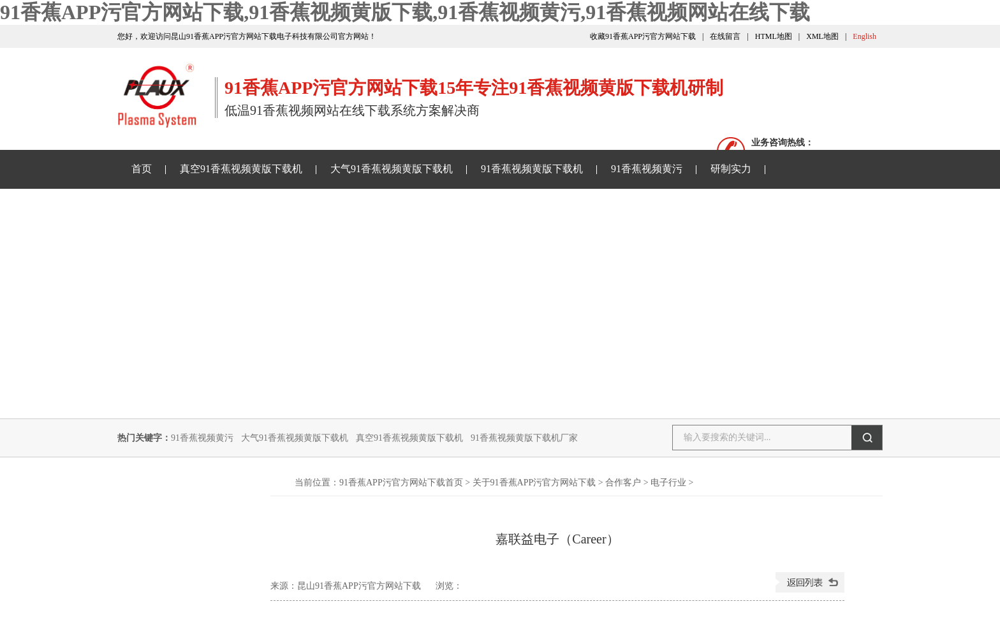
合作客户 (623, 482)
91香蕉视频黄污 (646, 168)
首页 (141, 168)
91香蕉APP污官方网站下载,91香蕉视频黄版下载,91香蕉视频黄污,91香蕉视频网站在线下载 (405, 12)
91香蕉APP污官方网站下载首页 (401, 482)
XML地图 (822, 36)
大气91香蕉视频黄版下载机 (391, 168)
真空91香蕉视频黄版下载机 (241, 168)
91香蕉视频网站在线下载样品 (366, 207)
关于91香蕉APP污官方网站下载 (531, 207)
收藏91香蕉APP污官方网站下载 (643, 36)
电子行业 (668, 482)
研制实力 (730, 168)
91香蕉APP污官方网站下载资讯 (201, 207)
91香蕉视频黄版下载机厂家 (524, 438)
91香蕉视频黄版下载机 (532, 168)
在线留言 (725, 36)
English (864, 36)
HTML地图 (773, 36)
